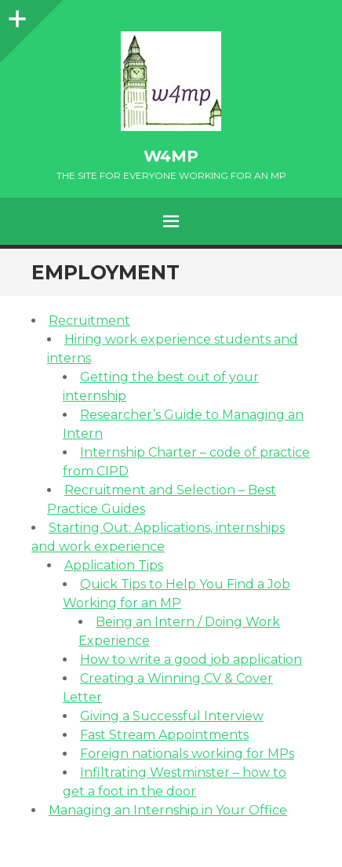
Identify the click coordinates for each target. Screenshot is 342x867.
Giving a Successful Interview (172, 716)
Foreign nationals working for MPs (187, 753)
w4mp (171, 156)
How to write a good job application (191, 659)
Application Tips (113, 565)
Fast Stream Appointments (164, 734)
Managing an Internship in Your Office (168, 810)
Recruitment (89, 320)
